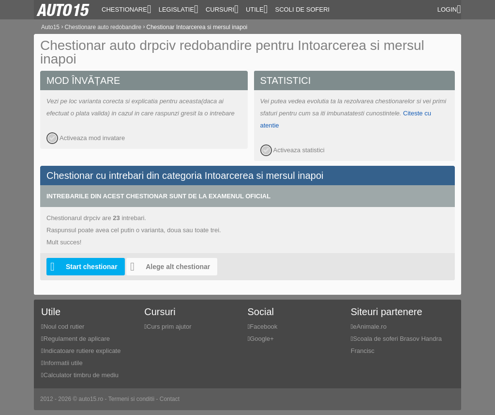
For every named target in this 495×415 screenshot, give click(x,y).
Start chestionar (82, 266)
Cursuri (222, 9)
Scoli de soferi (302, 9)
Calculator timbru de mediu (81, 375)
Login (449, 9)
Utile (257, 9)
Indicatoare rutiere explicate (82, 350)
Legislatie (178, 9)
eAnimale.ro (370, 326)
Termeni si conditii (131, 399)
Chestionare (126, 9)
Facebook (263, 326)
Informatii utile (63, 363)
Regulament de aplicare (77, 338)
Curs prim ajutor (169, 326)
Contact (170, 399)
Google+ (262, 338)
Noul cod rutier (64, 326)
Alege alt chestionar (168, 266)
